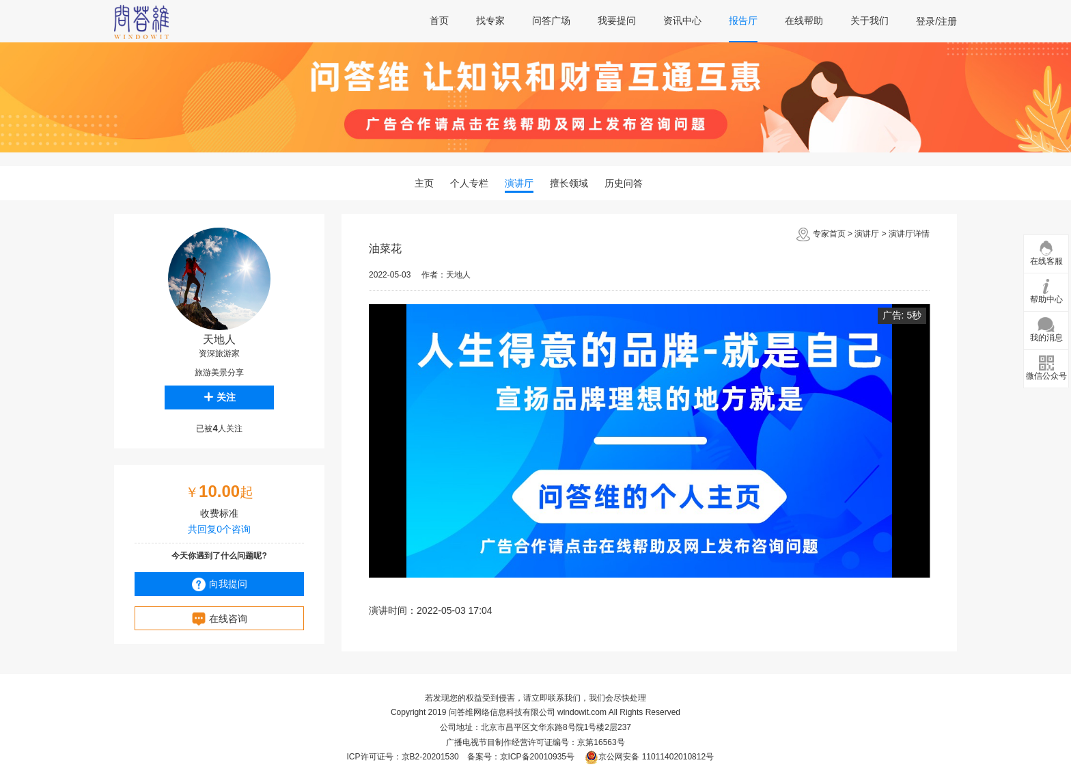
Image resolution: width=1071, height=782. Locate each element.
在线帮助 (804, 20)
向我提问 (219, 584)
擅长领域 (569, 183)
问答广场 (551, 20)
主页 (424, 183)
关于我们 (869, 20)
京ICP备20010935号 (537, 756)
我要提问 (617, 20)
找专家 (490, 20)
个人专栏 (469, 183)
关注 (220, 397)
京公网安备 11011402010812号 (649, 757)
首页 (439, 20)
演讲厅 (519, 183)
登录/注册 (936, 21)
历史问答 (623, 183)
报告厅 (743, 20)
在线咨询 (219, 619)
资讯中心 (682, 20)
